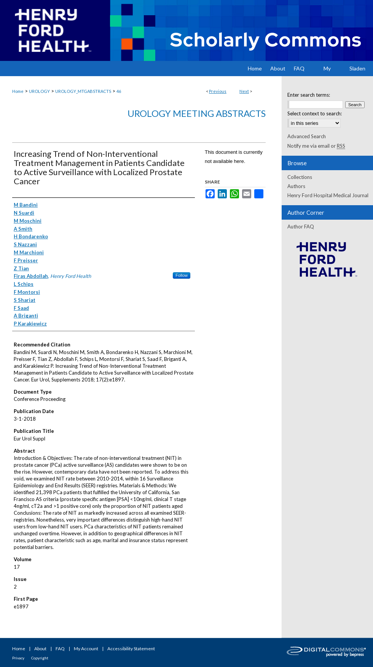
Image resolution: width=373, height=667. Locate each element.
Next (244, 91)
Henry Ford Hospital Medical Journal (327, 195)
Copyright (39, 658)
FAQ (60, 648)
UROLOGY (39, 91)
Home (18, 91)
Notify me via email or (316, 146)
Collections (299, 177)
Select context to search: (314, 113)
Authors (296, 186)
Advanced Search (306, 136)
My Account (86, 648)
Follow (181, 275)
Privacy (18, 658)
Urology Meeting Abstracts (197, 113)
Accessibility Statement (131, 648)
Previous (217, 91)
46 (118, 91)
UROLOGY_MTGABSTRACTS (83, 91)
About (40, 648)
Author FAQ (300, 226)
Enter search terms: (308, 95)
